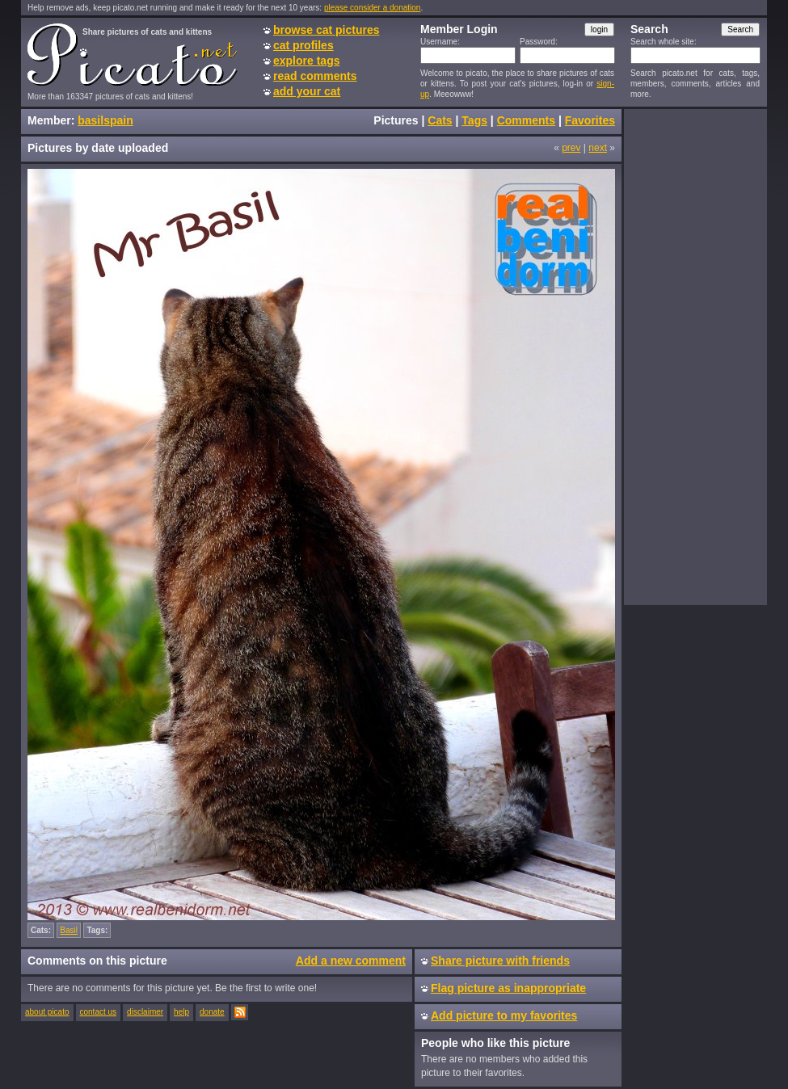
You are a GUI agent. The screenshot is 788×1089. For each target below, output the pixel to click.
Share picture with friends (500, 960)
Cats (440, 120)
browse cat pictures (326, 29)
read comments (314, 75)
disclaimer (145, 1011)
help (181, 1011)
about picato (47, 1011)
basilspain (105, 120)
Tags (474, 120)
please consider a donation (372, 7)
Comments (526, 120)
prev (571, 147)
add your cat (306, 91)
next (597, 147)
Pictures (395, 120)
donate (212, 1011)
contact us (98, 1011)
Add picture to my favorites (504, 1015)
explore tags (306, 60)
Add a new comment (351, 960)
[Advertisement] (695, 356)
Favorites (590, 120)
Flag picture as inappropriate (508, 988)
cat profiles (303, 45)
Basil (69, 930)
